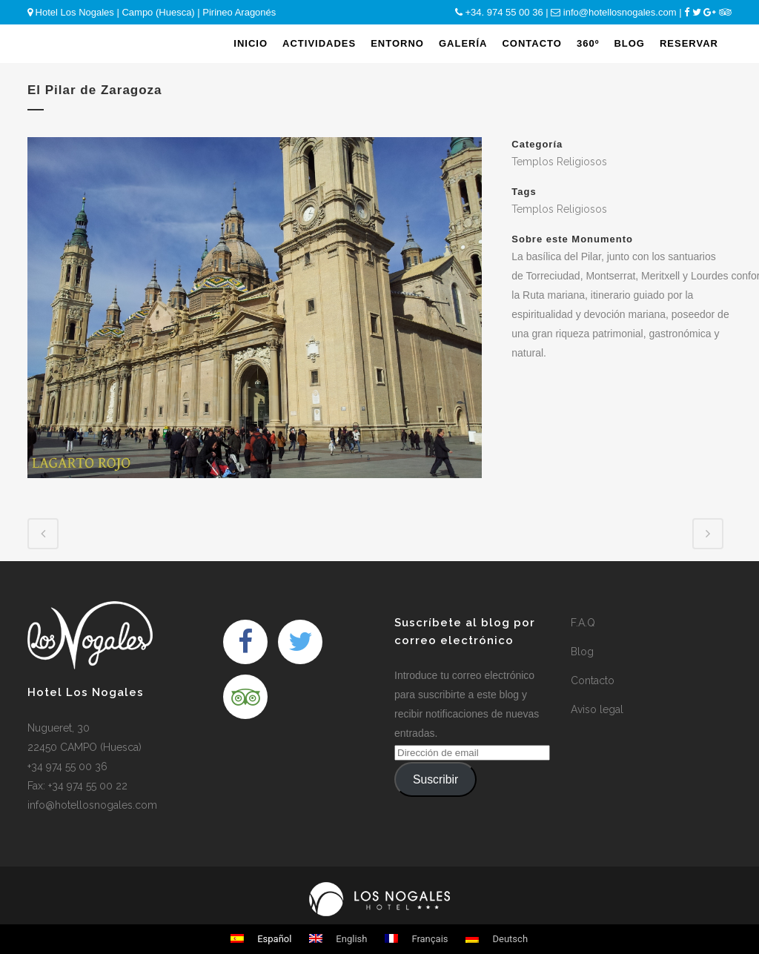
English (338, 938)
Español (261, 938)
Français (416, 938)
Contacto (592, 680)
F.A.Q (583, 623)
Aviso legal (597, 709)
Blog (582, 651)
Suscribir (435, 779)
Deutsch (496, 938)
